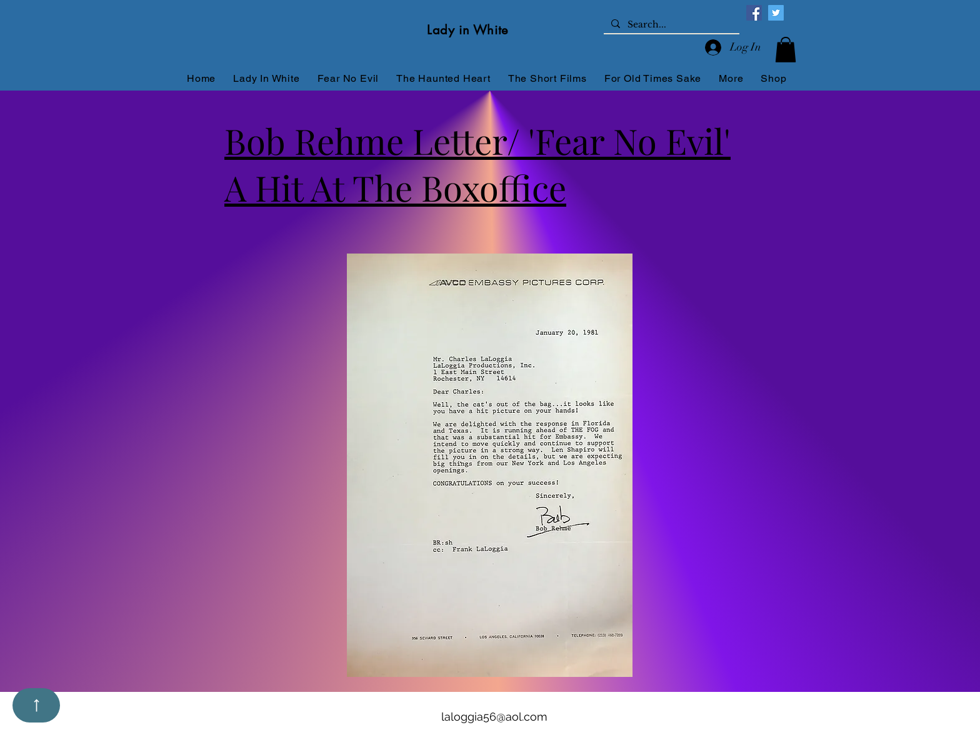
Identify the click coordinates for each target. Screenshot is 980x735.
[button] (785, 49)
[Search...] (670, 25)
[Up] (36, 705)
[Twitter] (776, 13)
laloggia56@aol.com (494, 716)
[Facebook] (754, 13)
